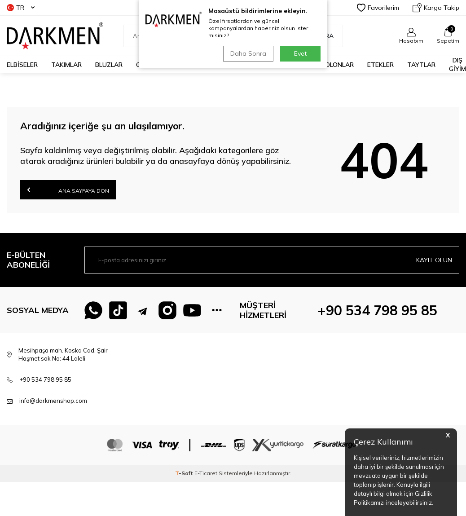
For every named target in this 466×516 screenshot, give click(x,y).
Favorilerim (378, 7)
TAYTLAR (421, 65)
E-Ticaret (205, 473)
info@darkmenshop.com (53, 400)
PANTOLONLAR (331, 65)
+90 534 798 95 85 (377, 310)
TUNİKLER (280, 65)
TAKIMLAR (66, 65)
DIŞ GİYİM (457, 64)
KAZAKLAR (191, 65)
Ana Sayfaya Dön (68, 190)
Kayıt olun (434, 260)
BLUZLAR (109, 65)
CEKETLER (236, 65)
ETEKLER (380, 65)
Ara (322, 36)
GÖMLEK (148, 65)
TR (21, 8)
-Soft (184, 473)
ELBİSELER (22, 65)
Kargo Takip (436, 7)
